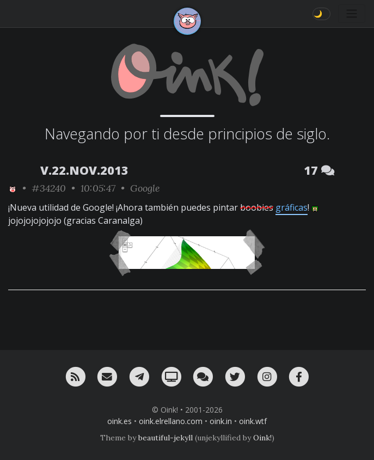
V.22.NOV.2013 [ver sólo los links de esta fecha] (84, 170)
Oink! (262, 438)
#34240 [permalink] (49, 188)
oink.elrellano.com (171, 421)
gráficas (291, 207)
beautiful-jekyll (165, 438)
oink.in (221, 421)
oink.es (119, 421)
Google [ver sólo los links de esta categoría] (145, 188)
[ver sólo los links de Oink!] (12, 188)
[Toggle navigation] (351, 13)
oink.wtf (253, 421)
